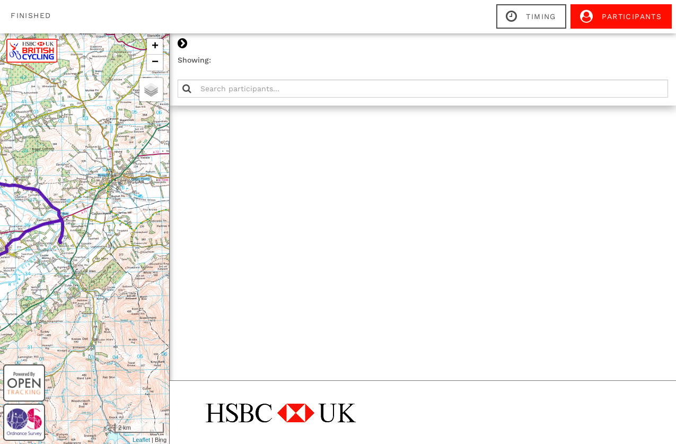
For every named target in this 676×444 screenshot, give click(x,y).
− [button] (423, 63)
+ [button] (423, 47)
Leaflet (409, 440)
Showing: (462, 60)
